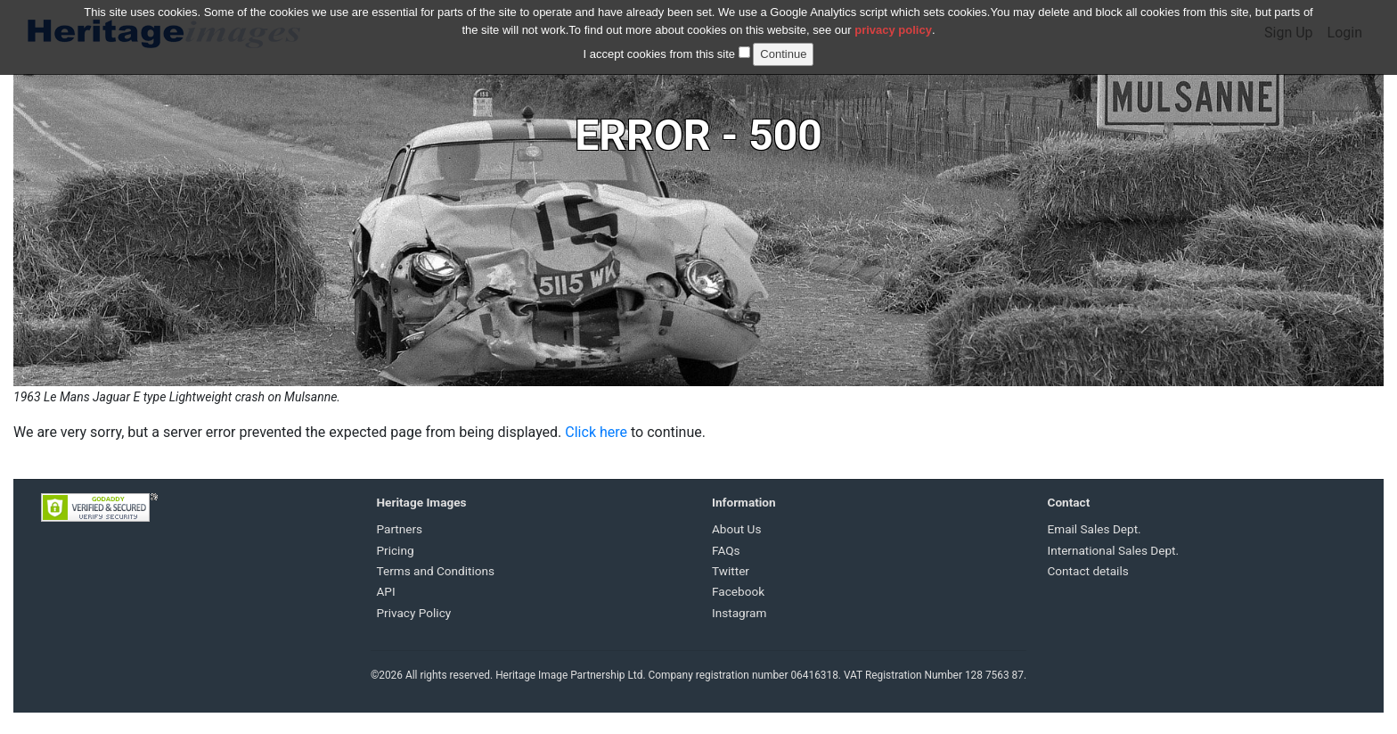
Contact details (1088, 571)
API (386, 591)
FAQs (726, 550)
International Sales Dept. (1114, 550)
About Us (736, 529)
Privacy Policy (414, 613)
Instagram (739, 613)
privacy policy (893, 19)
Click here (596, 432)
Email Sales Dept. (1094, 529)
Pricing (395, 550)
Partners (400, 529)
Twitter (730, 571)
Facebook (738, 591)
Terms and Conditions (436, 571)
